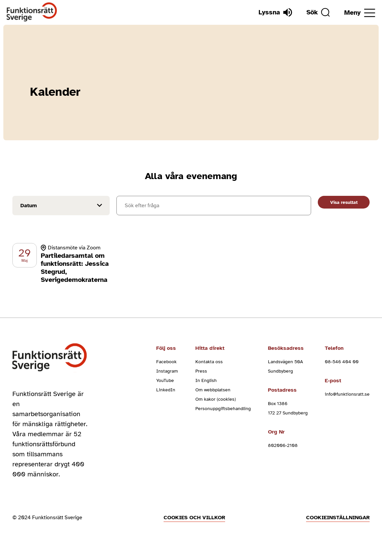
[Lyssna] (275, 12)
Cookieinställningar (338, 517)
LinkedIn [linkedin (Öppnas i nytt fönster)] (165, 390)
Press (201, 371)
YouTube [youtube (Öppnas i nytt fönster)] (165, 380)
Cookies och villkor (194, 517)
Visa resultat (344, 202)
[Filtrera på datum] (61, 205)
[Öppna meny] (359, 13)
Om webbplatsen (212, 390)
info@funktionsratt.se (347, 394)
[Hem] (32, 12)
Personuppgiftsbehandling (223, 408)
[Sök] (318, 12)
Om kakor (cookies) (215, 399)
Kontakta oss (209, 362)
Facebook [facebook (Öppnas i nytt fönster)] (166, 362)
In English (206, 380)
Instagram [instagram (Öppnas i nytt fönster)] (167, 371)
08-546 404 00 (342, 362)
